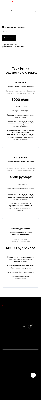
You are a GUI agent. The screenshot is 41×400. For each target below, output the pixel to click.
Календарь (15, 11)
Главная (5, 11)
